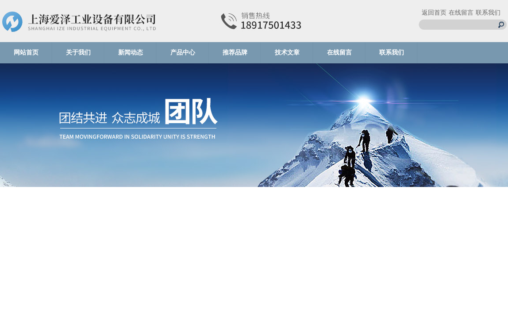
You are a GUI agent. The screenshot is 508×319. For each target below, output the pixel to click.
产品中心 (182, 52)
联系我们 (488, 12)
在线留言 (461, 12)
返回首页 (434, 12)
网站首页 (26, 52)
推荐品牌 (235, 52)
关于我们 (78, 52)
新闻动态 (130, 52)
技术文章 (287, 52)
